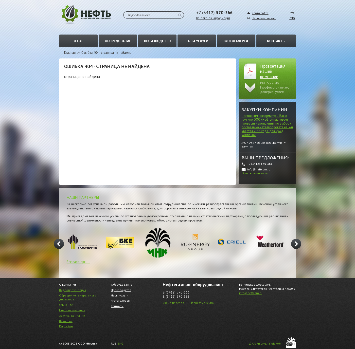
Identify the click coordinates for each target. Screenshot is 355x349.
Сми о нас (66, 305)
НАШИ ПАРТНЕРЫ (83, 197)
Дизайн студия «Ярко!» (265, 343)
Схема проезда (173, 303)
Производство (157, 41)
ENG (292, 18)
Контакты (276, 41)
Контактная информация (213, 18)
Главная (70, 53)
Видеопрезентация (72, 290)
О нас (78, 41)
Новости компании (72, 310)
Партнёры (66, 326)
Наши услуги (196, 41)
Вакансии (65, 321)
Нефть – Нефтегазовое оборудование (86, 14)
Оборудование (118, 41)
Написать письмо (264, 18)
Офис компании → (255, 173)
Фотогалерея (236, 41)
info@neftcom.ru (250, 293)
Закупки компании (264, 109)
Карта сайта (260, 13)
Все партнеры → (78, 262)
